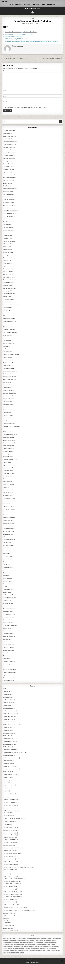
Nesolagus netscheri (8, 617)
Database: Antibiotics (8, 700)
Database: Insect (7, 747)
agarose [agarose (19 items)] (6, 938)
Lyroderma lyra (7, 340)
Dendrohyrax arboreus (9, 528)
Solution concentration (10, 930)
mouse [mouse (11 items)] (27, 948)
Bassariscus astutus (8, 490)
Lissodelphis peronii (8, 227)
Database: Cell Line (8, 716)
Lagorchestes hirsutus (9, 155)
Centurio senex (7, 412)
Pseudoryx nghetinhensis (9, 608)
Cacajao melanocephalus (9, 677)
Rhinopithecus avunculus (10, 479)
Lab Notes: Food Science (9, 850)
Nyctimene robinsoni (8, 622)
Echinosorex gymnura (9, 318)
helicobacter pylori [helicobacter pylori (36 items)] (18, 946)
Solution (7, 922)
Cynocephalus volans (8, 368)
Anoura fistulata (7, 407)
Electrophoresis (8, 815)
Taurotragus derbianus (9, 277)
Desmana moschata (8, 534)
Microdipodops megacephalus (11, 354)
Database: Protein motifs (9, 766)
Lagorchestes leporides (9, 130)
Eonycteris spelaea (8, 404)
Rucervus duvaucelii (8, 512)
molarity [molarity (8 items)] (20, 948)
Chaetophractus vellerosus (10, 597)
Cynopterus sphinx (8, 401)
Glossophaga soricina (8, 409)
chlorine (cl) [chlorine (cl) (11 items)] (14, 942)
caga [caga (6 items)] (32, 940)
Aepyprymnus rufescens (9, 288)
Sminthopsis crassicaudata (10, 379)
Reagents (5, 918)
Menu (6, 1)
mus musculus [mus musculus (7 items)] (35, 948)
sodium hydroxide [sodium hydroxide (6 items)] (8, 952)
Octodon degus (7, 581)
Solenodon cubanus (8, 537)
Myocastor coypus (8, 603)
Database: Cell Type (8, 719)
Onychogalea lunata (8, 163)
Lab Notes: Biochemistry (9, 805)
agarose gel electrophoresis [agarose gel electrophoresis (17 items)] (18, 938)
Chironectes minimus (8, 561)
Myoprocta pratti (7, 335)
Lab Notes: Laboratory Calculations (12, 872)
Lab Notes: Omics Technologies (11, 891)
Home (11, 4)
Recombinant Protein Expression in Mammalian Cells (19, 34)
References (7, 788)
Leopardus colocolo (8, 467)
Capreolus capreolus (8, 506)
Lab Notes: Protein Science (10, 904)
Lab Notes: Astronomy (9, 802)
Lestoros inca (6, 564)
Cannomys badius (7, 387)
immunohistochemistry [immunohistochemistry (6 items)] (53, 946)
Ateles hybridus (7, 246)
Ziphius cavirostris (8, 655)
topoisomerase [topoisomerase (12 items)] (19, 952)
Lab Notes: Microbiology (9, 876)
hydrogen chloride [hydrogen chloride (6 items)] (40, 946)
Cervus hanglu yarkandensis (10, 141)
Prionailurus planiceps (9, 501)
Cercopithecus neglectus (9, 672)
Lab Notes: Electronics (10, 869)
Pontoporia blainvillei (8, 437)
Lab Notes (5, 780)
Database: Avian (7, 705)
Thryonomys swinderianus (10, 332)
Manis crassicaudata (8, 365)
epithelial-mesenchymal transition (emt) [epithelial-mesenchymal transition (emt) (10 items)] (13, 944)
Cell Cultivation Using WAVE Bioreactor (16, 39)
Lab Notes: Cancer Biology (10, 830)
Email (5, 96)
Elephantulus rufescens (9, 313)
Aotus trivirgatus (7, 664)
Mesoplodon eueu (7, 183)
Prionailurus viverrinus (9, 498)
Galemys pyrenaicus (8, 315)
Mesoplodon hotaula (8, 180)
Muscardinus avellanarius (10, 371)
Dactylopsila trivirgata (9, 329)
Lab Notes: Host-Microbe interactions (14, 878)
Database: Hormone (8, 744)
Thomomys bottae (8, 357)
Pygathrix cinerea (7, 481)
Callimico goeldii (7, 454)
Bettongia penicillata (8, 291)
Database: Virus (7, 777)
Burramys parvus (7, 324)
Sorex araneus (6, 553)
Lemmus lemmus (7, 606)
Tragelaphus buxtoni (8, 282)
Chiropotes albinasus (8, 451)
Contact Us (18, 4)
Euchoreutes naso (7, 584)
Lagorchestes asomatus (9, 158)
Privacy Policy (51, 4)
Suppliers (6, 791)
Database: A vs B (7, 691)
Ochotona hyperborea (8, 523)
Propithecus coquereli (9, 241)
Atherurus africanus (8, 398)
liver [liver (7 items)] (5, 948)
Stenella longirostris (8, 221)
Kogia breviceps (7, 658)
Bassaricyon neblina (8, 484)
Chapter (6, 782)
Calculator (6, 874)
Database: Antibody (8, 702)
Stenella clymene (7, 249)
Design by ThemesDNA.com (32, 962)
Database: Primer (7, 763)
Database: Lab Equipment (9, 749)
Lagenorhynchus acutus (9, 213)
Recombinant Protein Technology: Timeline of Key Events (20, 32)
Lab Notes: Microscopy (10, 821)
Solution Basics (7, 928)
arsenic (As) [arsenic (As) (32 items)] (19, 940)
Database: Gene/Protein (9, 741)
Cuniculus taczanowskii (9, 393)
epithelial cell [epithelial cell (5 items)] (29, 944)
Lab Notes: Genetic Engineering (11, 853)
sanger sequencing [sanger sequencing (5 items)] (45, 950)
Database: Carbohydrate (9, 713)
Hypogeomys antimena (9, 614)
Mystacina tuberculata (9, 197)
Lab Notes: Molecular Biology (10, 881)
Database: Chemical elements (10, 724)
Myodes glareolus (7, 578)
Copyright (27, 4)
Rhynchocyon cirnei (8, 531)
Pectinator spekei (7, 374)
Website (5, 101)
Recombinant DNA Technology (13, 36)
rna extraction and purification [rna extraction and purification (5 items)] (30, 950)
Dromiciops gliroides (8, 567)
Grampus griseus (7, 619)
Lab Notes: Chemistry (8, 837)
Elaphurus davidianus (9, 517)
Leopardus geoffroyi (8, 473)
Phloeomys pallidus (8, 611)
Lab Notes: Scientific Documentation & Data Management (18, 910)
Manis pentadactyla (8, 595)
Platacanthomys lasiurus (9, 376)
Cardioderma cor (7, 631)
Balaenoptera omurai (8, 445)
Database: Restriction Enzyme (11, 769)
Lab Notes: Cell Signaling (10, 835)
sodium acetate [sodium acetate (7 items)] (55, 950)
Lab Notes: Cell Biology (9, 833)
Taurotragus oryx (7, 260)
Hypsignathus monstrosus (10, 625)
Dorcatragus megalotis (9, 268)
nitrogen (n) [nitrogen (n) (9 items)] (44, 948)
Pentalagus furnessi (8, 520)
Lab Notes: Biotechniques (9, 810)
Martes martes (7, 666)
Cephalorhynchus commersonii (11, 426)
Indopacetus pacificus (9, 202)
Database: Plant (7, 760)
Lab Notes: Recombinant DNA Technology (14, 907)
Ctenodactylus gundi (8, 589)
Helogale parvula (7, 495)
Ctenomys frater (7, 600)
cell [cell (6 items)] (54, 940)
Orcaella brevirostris (8, 644)
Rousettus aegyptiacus (9, 636)
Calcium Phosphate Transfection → (53, 58)
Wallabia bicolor (7, 296)
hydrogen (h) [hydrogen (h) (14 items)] (30, 946)
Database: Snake (7, 771)
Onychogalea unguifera (9, 161)
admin (24, 23)
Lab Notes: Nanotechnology (10, 886)
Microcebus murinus (8, 653)
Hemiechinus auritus (8, 556)
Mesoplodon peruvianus (9, 205)
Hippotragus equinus (8, 266)
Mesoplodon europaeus (9, 440)
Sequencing (7, 824)
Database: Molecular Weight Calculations (13, 752)
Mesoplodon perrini (8, 208)
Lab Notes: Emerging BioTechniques (13, 818)
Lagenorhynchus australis (10, 434)
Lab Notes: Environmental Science (12, 848)
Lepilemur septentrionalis (10, 459)
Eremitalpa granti (7, 310)
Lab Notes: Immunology (9, 864)
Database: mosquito (8, 755)
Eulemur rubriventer (8, 244)
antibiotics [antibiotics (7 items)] (11, 940)
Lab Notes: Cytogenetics (9, 842)
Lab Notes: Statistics (8, 913)
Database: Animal (7, 697)
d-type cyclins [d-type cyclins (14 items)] (38, 942)
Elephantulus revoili (8, 169)
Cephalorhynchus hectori (9, 465)
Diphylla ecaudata (7, 628)
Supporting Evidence (9, 794)
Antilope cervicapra (8, 252)
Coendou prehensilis (8, 396)
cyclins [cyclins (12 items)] (30, 942)
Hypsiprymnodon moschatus (10, 304)
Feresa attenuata (7, 219)
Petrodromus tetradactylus (10, 188)
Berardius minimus (8, 185)
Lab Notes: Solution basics (11, 839)
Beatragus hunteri (7, 285)
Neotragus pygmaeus (8, 271)
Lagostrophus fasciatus (9, 152)
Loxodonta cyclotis (8, 525)
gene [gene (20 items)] (48, 944)
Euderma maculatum (8, 415)
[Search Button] (32, 12)
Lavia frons (6, 420)
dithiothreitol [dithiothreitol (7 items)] (48, 942)
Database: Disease (7, 727)
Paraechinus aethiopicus (9, 321)
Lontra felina (6, 233)
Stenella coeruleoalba (8, 650)
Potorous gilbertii (7, 139)
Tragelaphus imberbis (9, 293)
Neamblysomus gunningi (9, 174)
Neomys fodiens (7, 550)
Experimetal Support (9, 785)
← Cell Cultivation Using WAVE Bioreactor (13, 58)
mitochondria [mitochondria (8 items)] (12, 948)
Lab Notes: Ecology (8, 845)
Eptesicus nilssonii (8, 191)
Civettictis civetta (7, 238)
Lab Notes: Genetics (8, 856)
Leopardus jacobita (8, 470)
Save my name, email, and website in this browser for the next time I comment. (26, 107)
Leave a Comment (39, 23)
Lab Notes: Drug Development (12, 896)
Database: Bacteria (8, 708)
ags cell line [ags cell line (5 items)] (30, 938)
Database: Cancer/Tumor (9, 711)
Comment (6, 70)
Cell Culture (7, 812)
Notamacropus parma (8, 302)
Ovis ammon (6, 503)
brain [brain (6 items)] (27, 940)
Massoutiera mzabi (8, 360)
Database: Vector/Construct (10, 774)
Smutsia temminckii (8, 362)
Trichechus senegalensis (9, 199)
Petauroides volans (8, 326)
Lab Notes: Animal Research (10, 799)
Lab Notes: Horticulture (9, 861)
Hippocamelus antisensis (9, 144)
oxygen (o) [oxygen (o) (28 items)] (52, 948)
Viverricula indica (7, 235)
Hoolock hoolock (7, 476)
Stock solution (7, 925)
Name (5, 90)
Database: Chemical (8, 722)
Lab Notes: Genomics (8, 859)
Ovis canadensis (7, 548)
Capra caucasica (7, 542)
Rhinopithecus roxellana (9, 669)
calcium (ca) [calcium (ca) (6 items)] (38, 940)
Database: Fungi (7, 738)
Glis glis (5, 586)
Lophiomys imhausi (8, 385)
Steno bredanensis (8, 230)
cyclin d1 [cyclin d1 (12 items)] (23, 942)
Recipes (6, 920)
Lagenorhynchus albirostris (10, 210)
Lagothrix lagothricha (8, 680)
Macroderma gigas (8, 633)
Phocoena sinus (7, 462)
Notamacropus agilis (8, 299)
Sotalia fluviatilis (7, 431)
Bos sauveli (6, 575)
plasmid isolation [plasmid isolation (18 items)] (15, 950)
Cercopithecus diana (8, 448)
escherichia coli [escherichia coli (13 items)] (39, 944)
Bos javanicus (6, 572)
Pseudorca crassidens (8, 216)
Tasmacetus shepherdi (9, 443)
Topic (33, 18)
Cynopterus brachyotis (9, 423)
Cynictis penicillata (8, 492)
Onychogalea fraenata (8, 166)
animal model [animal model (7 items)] (57, 938)
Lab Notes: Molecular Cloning (11, 883)
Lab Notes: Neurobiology (9, 889)
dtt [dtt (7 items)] (55, 942)
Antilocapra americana (9, 255)
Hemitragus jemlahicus (9, 539)
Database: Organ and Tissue (10, 758)
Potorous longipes (7, 150)
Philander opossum (8, 559)
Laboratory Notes (32, 9)
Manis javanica (7, 592)
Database (5, 689)
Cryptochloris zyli (7, 172)
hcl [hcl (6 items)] (52, 944)
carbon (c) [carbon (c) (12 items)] (47, 940)
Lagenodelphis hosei (8, 647)
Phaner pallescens (8, 456)
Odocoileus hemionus (8, 509)
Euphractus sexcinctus (9, 343)
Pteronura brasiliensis (9, 257)
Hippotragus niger (8, 263)
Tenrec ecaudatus (7, 307)
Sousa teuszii (6, 429)
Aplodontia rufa (7, 382)
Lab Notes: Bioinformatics (10, 808)
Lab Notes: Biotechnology (9, 827)
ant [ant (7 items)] (4, 940)
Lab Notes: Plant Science (9, 902)
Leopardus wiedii (7, 351)
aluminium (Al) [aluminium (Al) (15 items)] (40, 938)
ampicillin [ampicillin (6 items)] (49, 938)
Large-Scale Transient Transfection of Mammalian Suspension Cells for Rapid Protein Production (31, 41)
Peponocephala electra (9, 661)
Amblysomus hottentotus (9, 177)
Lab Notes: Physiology (9, 899)
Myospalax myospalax (9, 390)
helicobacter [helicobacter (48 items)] (7, 946)
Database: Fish (7, 735)
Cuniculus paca (7, 639)
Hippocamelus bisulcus (9, 147)
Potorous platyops (7, 133)
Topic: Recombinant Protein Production (32, 21)
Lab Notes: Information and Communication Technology (18, 867)
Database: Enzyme (8, 733)
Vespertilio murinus (8, 194)
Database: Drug (7, 730)
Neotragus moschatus (8, 274)
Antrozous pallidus (8, 418)
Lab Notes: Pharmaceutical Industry (12, 894)
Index (43, 4)
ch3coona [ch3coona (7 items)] (6, 942)
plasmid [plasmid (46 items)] (6, 950)
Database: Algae (7, 694)
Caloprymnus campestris (9, 136)
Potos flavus (6, 487)
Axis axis (5, 514)
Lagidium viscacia (8, 338)
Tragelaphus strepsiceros (9, 279)
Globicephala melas (8, 642)
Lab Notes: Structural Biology (10, 915)
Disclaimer (36, 4)
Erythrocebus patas (8, 675)
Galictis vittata (6, 346)
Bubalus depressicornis (9, 570)
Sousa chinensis (7, 224)
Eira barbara (6, 349)
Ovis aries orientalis (8, 545)
